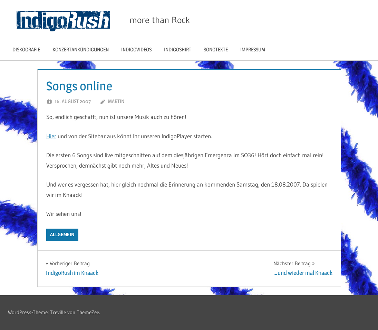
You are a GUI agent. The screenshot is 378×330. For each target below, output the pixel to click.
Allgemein (62, 234)
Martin (116, 101)
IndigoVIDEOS (136, 49)
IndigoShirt (177, 49)
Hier (51, 136)
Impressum (252, 49)
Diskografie (26, 49)
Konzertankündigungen (80, 49)
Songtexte (216, 49)
